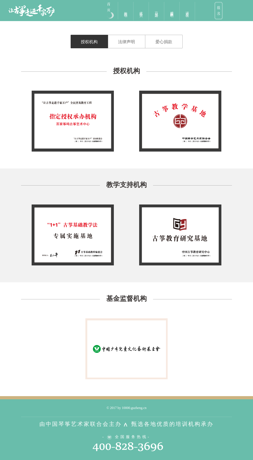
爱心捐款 (163, 41)
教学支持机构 (126, 184)
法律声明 (126, 41)
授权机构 (89, 41)
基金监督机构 (126, 298)
